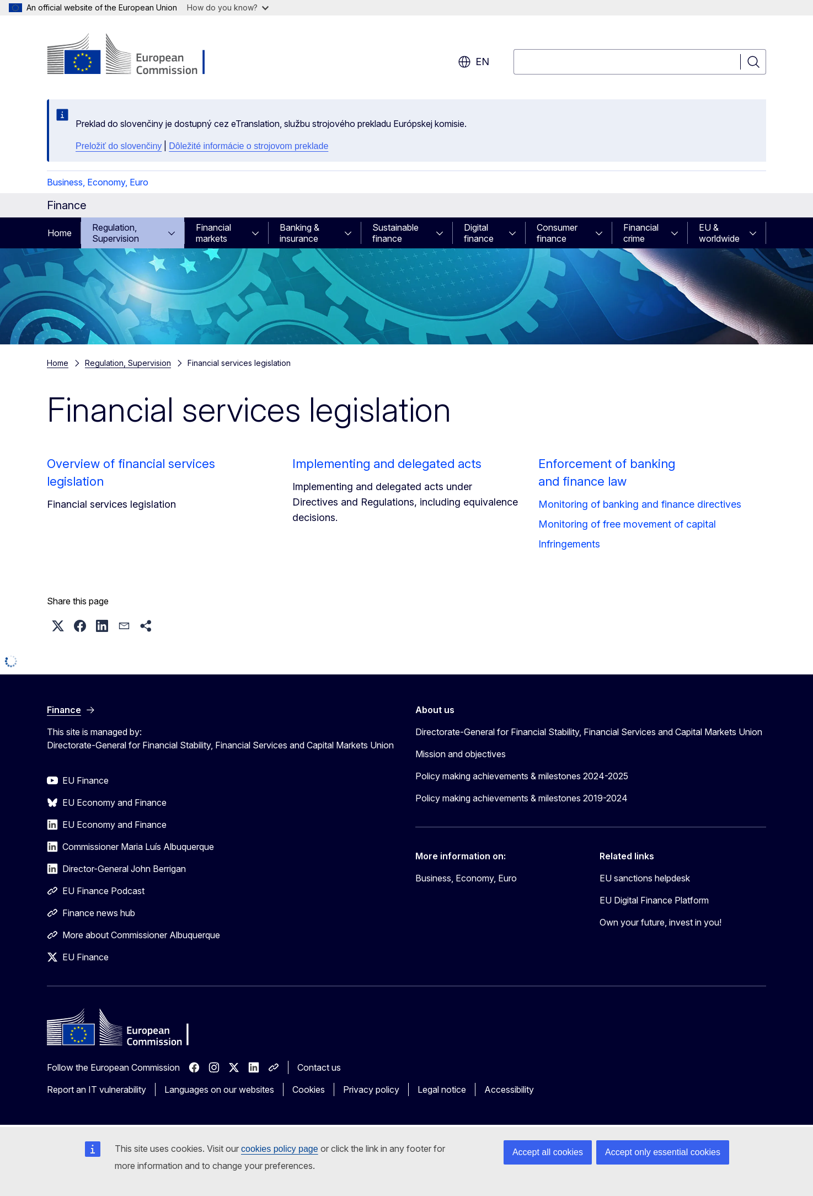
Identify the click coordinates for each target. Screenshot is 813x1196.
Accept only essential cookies (662, 1152)
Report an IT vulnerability (96, 1089)
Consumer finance (557, 233)
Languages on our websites (219, 1089)
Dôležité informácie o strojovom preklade (248, 146)
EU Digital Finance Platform (654, 900)
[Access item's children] (174, 232)
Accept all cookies (547, 1152)
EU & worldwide (719, 233)
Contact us (319, 1067)
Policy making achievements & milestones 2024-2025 (521, 776)
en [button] (473, 61)
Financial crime (641, 233)
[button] (58, 626)
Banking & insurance (299, 233)
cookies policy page (279, 1149)
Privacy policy (371, 1089)
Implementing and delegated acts (387, 463)
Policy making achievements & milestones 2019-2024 (521, 798)
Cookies (308, 1089)
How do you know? (228, 7)
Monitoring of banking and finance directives (639, 504)
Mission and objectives (460, 753)
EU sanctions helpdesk (645, 878)
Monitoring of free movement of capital (627, 524)
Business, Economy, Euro (97, 182)
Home (59, 232)
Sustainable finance (395, 233)
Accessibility (509, 1089)
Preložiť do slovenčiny (119, 146)
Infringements (569, 544)
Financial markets (213, 233)
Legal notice (442, 1089)
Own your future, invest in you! (660, 922)
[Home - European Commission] (136, 55)
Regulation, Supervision (115, 233)
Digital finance (479, 233)
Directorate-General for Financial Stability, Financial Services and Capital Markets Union (588, 731)
